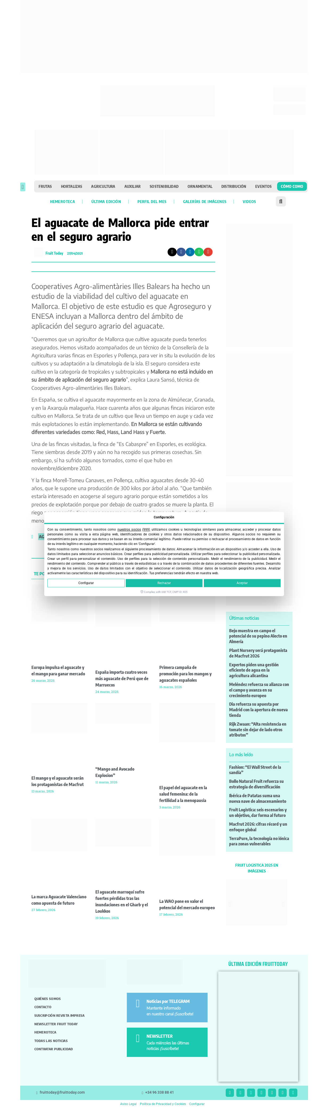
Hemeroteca (62, 201)
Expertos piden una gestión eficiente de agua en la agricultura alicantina (254, 670)
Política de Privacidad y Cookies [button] (163, 1104)
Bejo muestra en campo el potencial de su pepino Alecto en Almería (258, 636)
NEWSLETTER (160, 1036)
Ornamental (200, 186)
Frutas (45, 186)
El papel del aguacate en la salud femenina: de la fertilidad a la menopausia (183, 794)
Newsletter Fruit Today (56, 1024)
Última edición (106, 201)
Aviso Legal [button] (128, 1104)
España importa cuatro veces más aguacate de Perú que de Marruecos (121, 678)
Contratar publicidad (53, 1049)
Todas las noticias (51, 1041)
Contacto (42, 1007)
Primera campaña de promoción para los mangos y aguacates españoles (185, 674)
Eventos (263, 186)
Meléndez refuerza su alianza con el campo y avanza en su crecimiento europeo (259, 690)
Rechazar (164, 583)
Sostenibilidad (164, 186)
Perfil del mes (151, 201)
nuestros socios (129, 529)
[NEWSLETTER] (137, 1038)
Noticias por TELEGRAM (168, 1001)
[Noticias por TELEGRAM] (137, 1003)
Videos (249, 201)
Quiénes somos (47, 999)
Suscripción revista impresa (59, 1015)
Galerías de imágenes (204, 201)
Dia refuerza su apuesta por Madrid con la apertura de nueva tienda (258, 709)
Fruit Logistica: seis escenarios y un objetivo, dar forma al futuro (258, 812)
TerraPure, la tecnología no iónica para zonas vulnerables (259, 841)
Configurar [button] (197, 1104)
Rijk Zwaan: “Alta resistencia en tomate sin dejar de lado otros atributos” (257, 729)
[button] (22, 187)
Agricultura (103, 186)
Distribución (233, 186)
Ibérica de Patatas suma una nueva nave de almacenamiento (257, 798)
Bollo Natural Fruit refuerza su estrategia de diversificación (256, 784)
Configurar (86, 583)
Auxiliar (132, 186)
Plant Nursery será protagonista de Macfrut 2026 (258, 653)
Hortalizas (71, 186)
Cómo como (292, 186)
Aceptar (242, 583)
